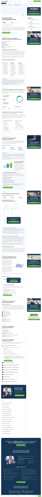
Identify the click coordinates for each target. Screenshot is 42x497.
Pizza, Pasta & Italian (7, 25)
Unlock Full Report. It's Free (8, 360)
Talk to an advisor (8, 92)
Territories (24, 3)
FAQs (39, 3)
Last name (22, 490)
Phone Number (19, 493)
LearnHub (16, 1)
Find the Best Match (29, 1)
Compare (13, 32)
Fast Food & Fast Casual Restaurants (9, 24)
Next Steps (35, 3)
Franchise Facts (3, 3)
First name (10, 490)
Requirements (29, 3)
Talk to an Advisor (34, 13)
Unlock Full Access (37, 1)
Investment (8, 3)
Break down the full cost (34, 98)
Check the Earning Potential (34, 147)
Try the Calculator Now (34, 43)
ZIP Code (26, 493)
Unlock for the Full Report (6, 32)
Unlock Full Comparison (14, 221)
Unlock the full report (5, 243)
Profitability (14, 3)
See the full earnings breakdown (8, 187)
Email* (9, 493)
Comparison (19, 3)
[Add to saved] (16, 32)
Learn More (31, 29)
